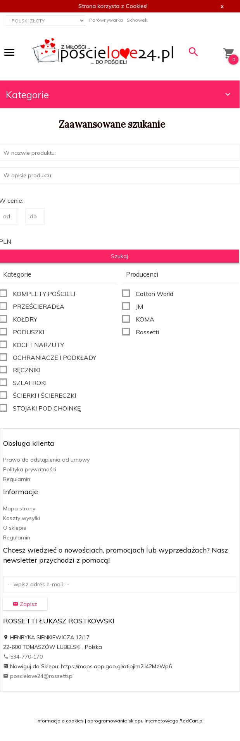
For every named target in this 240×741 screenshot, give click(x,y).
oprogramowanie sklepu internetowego (132, 721)
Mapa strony (19, 508)
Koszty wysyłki (21, 518)
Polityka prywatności (29, 469)
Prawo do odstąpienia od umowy (46, 459)
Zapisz (25, 604)
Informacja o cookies (60, 721)
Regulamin (16, 479)
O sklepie (14, 527)
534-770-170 (23, 656)
